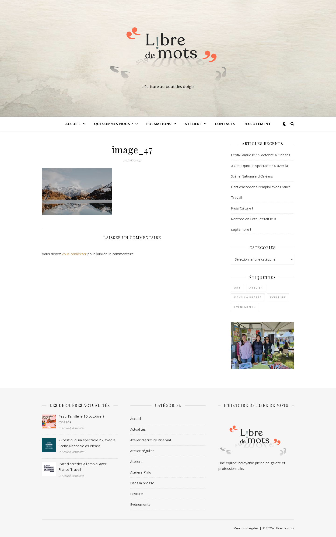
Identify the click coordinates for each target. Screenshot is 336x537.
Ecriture (136, 493)
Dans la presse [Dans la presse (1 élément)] (248, 297)
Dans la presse (142, 483)
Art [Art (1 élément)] (237, 287)
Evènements (140, 504)
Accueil (73, 123)
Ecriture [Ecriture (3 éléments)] (278, 297)
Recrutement (257, 123)
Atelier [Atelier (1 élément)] (256, 287)
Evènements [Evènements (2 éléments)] (245, 307)
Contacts (225, 123)
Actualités (138, 429)
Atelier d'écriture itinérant (150, 440)
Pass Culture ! (242, 208)
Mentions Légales (246, 528)
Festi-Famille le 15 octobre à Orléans (260, 155)
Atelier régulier (142, 450)
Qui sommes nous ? (113, 123)
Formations (158, 123)
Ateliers (193, 123)
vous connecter (74, 253)
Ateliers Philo (140, 472)
